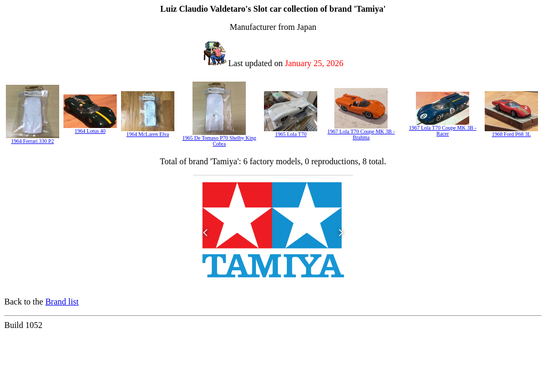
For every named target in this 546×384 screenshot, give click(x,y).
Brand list (62, 301)
